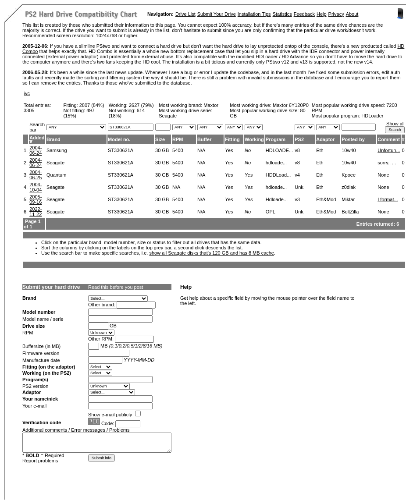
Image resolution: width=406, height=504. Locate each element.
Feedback (304, 14)
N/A (201, 150)
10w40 (349, 150)
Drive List (185, 14)
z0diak (349, 187)
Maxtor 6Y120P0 (291, 105)
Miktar (348, 199)
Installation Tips (254, 14)
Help (322, 14)
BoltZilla (350, 211)
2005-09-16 (35, 199)
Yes (229, 150)
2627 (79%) (141, 105)
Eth (320, 150)
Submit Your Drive (216, 14)
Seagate (55, 162)
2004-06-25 (35, 175)
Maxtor (210, 105)
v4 (297, 174)
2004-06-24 (35, 150)
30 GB (162, 150)
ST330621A (120, 150)
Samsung (56, 150)
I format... (388, 199)
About (352, 14)
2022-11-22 (35, 211)
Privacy (336, 14)
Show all (395, 123)
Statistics (282, 14)
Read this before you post (115, 287)
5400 (177, 150)
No (248, 150)
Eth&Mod (326, 199)
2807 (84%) (91, 105)
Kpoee (349, 174)
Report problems (40, 460)
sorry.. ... (387, 162)
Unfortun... (389, 150)
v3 (297, 199)
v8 (297, 150)
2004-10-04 (35, 187)
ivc (27, 93)
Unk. (300, 187)
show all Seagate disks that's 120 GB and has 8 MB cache (211, 253)
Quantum (56, 174)
